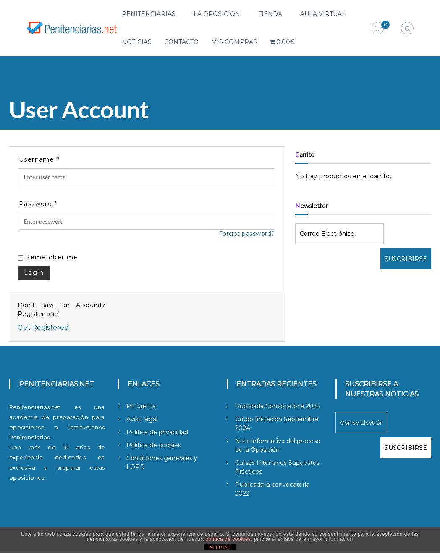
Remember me (48, 257)
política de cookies (228, 539)
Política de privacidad (157, 432)
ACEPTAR (219, 547)
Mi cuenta (141, 406)
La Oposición (217, 14)
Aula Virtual (323, 14)
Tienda (270, 14)
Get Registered (43, 327)
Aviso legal (141, 419)
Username (39, 159)
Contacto (181, 42)
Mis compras (234, 42)
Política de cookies (153, 445)
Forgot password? (247, 233)
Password (38, 204)
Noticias (137, 42)
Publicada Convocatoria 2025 (277, 406)
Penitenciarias (148, 14)
